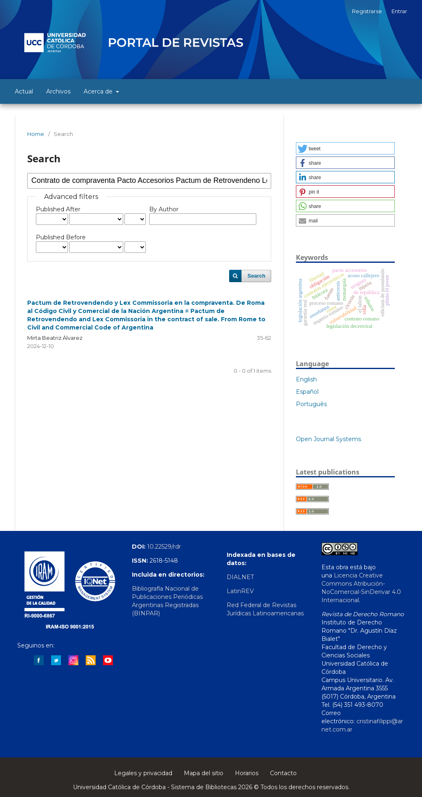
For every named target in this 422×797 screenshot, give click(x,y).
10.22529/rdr (164, 546)
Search (256, 276)
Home (35, 134)
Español (307, 391)
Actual (24, 91)
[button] (345, 148)
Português (311, 404)
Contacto (283, 773)
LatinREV (240, 591)
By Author (163, 209)
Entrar (399, 11)
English (306, 379)
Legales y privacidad (143, 773)
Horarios (246, 773)
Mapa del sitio (203, 773)
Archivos (58, 91)
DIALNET (240, 577)
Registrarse (367, 11)
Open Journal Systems (328, 439)
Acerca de (99, 91)
